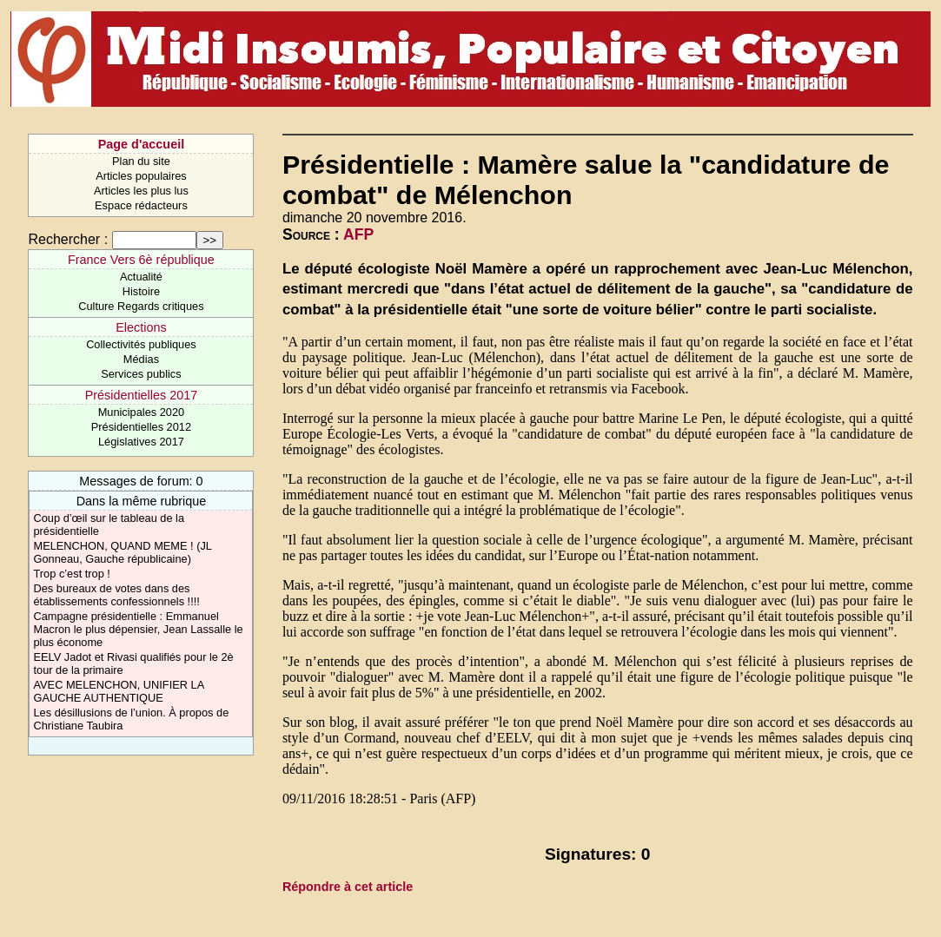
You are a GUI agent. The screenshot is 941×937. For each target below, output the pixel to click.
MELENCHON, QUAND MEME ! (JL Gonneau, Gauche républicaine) (122, 552)
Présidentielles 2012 (141, 426)
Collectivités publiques (141, 344)
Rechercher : (68, 239)
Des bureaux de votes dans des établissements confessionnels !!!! (116, 595)
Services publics (141, 373)
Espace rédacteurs (141, 205)
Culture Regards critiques (140, 306)
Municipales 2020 (141, 412)
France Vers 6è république (141, 260)
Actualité (141, 276)
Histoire (141, 291)
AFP (358, 234)
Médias (141, 359)
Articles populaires (141, 175)
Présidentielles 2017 (141, 395)
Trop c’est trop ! (71, 573)
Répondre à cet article (347, 887)
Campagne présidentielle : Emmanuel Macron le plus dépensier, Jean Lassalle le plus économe (137, 629)
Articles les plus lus (141, 190)
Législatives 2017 (141, 441)
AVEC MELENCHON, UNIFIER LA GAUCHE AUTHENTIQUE (118, 691)
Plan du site (141, 161)
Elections (141, 327)
